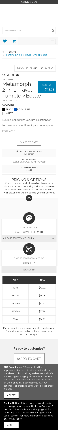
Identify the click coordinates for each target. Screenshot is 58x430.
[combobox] (29, 238)
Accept (11, 395)
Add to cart (29, 142)
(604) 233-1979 (30, 2)
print (49, 68)
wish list (36, 68)
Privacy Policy (15, 419)
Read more (8, 131)
